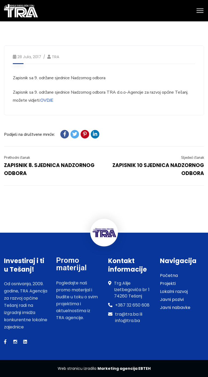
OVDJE (46, 100)
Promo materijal (71, 264)
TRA (55, 56)
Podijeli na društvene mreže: (29, 134)
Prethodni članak (17, 157)
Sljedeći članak (192, 157)
